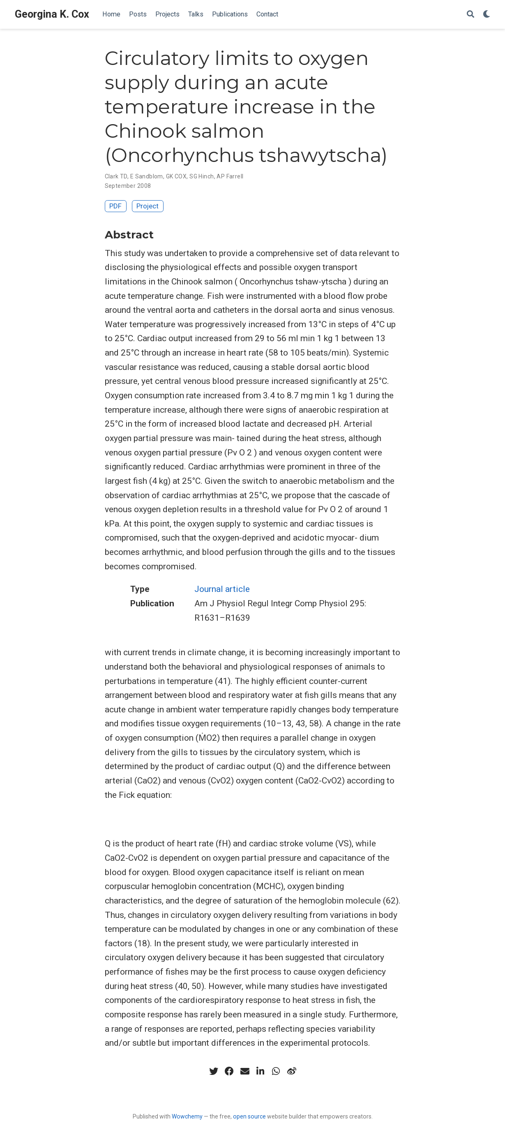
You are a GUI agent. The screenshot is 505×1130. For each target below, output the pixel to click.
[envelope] (245, 1071)
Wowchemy (187, 1116)
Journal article (222, 589)
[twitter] (214, 1071)
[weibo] (292, 1071)
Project (147, 206)
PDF (115, 206)
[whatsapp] (276, 1071)
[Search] (470, 14)
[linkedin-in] (260, 1071)
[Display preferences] (486, 14)
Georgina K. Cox (52, 14)
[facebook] (229, 1071)
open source (249, 1116)
